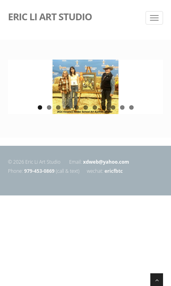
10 (122, 107)
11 (131, 107)
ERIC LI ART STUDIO (50, 16)
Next (157, 92)
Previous (14, 92)
